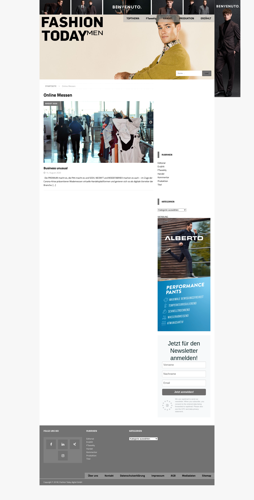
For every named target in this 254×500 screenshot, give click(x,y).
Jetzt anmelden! (184, 392)
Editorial (161, 163)
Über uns (93, 476)
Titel (160, 184)
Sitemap (206, 476)
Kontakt (109, 476)
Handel (161, 173)
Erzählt (161, 166)
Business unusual (56, 168)
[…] (54, 185)
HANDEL (168, 18)
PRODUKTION (186, 18)
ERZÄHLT (206, 18)
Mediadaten (189, 476)
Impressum (157, 476)
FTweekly (151, 18)
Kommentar (163, 177)
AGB (173, 476)
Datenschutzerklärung (132, 476)
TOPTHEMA (133, 18)
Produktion (163, 181)
